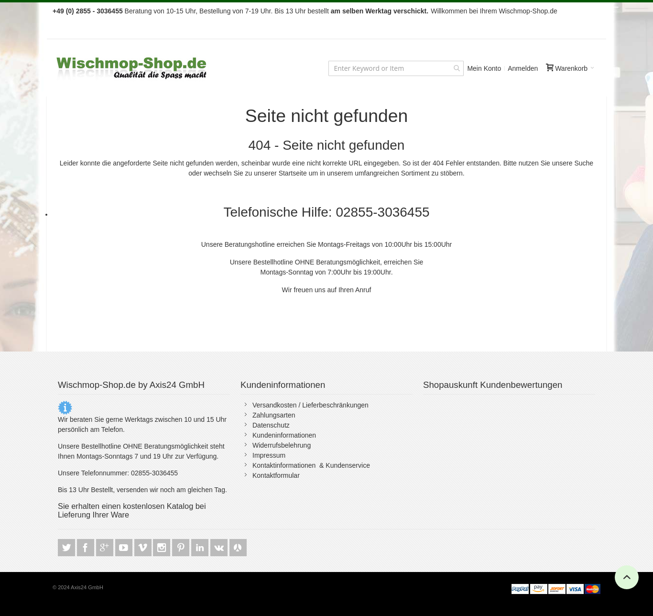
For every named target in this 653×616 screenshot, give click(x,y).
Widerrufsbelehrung (281, 445)
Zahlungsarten (273, 415)
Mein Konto (484, 68)
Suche (583, 163)
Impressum (268, 455)
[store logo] (132, 68)
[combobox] (396, 68)
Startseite (293, 173)
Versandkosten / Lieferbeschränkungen (310, 405)
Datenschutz (271, 425)
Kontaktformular (276, 475)
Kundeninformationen (284, 435)
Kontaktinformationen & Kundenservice (311, 465)
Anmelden (523, 68)
